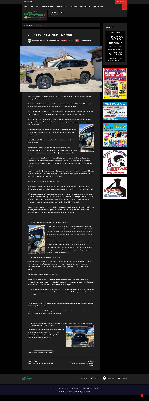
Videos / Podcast (99, 6)
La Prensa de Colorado (37, 41)
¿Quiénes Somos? (48, 6)
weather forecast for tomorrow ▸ (115, 64)
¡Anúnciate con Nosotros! (80, 6)
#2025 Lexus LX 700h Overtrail (45, 358)
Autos (31, 25)
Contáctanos (62, 6)
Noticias (34, 6)
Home (25, 6)
